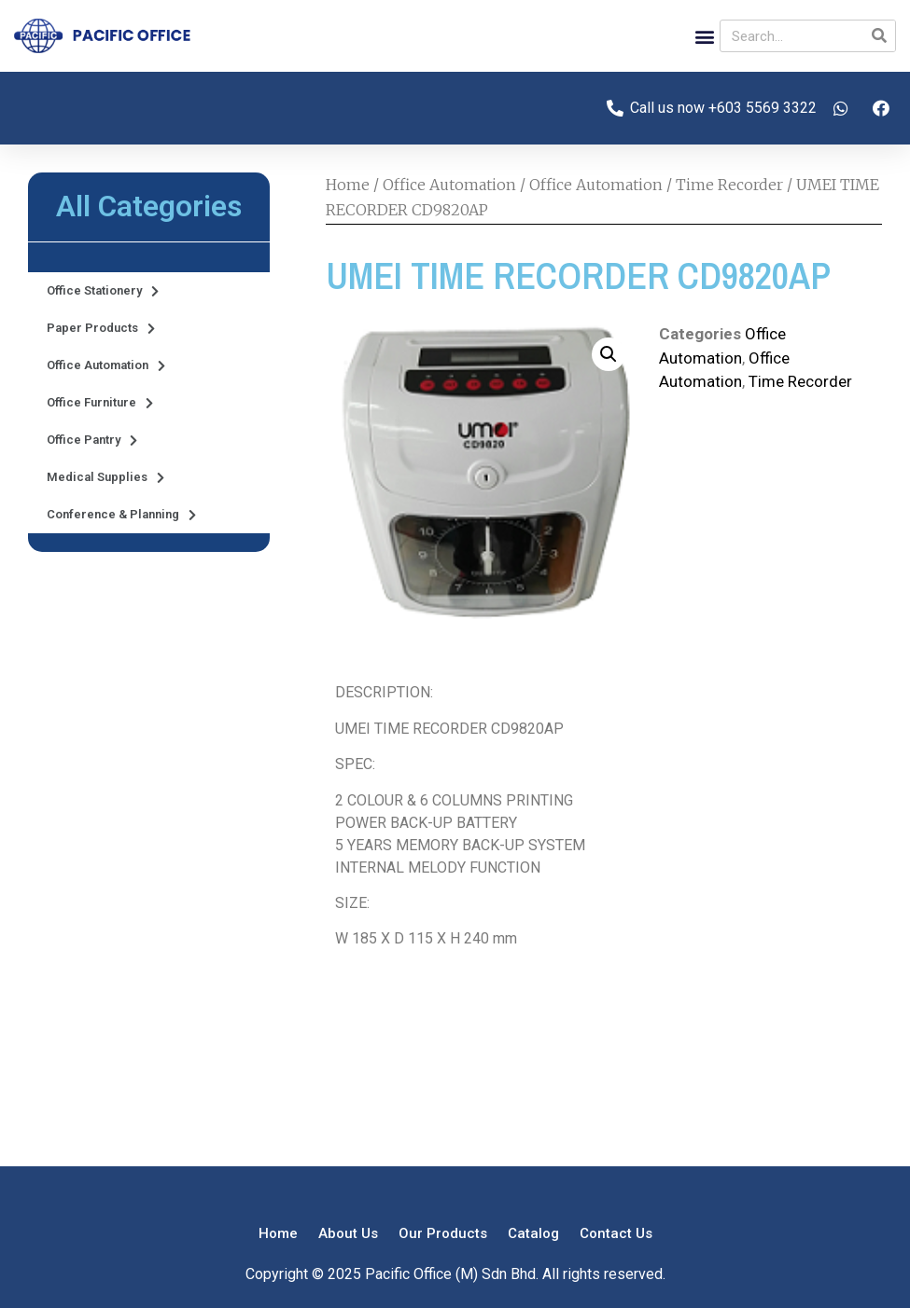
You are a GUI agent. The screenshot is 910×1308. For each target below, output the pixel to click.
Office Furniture (100, 403)
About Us (348, 1233)
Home (348, 184)
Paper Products (101, 328)
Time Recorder (729, 184)
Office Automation (106, 366)
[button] (704, 36)
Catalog (533, 1233)
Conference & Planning (121, 515)
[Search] (878, 36)
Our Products (443, 1233)
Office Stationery (103, 291)
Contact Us (616, 1233)
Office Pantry (92, 440)
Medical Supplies (105, 477)
